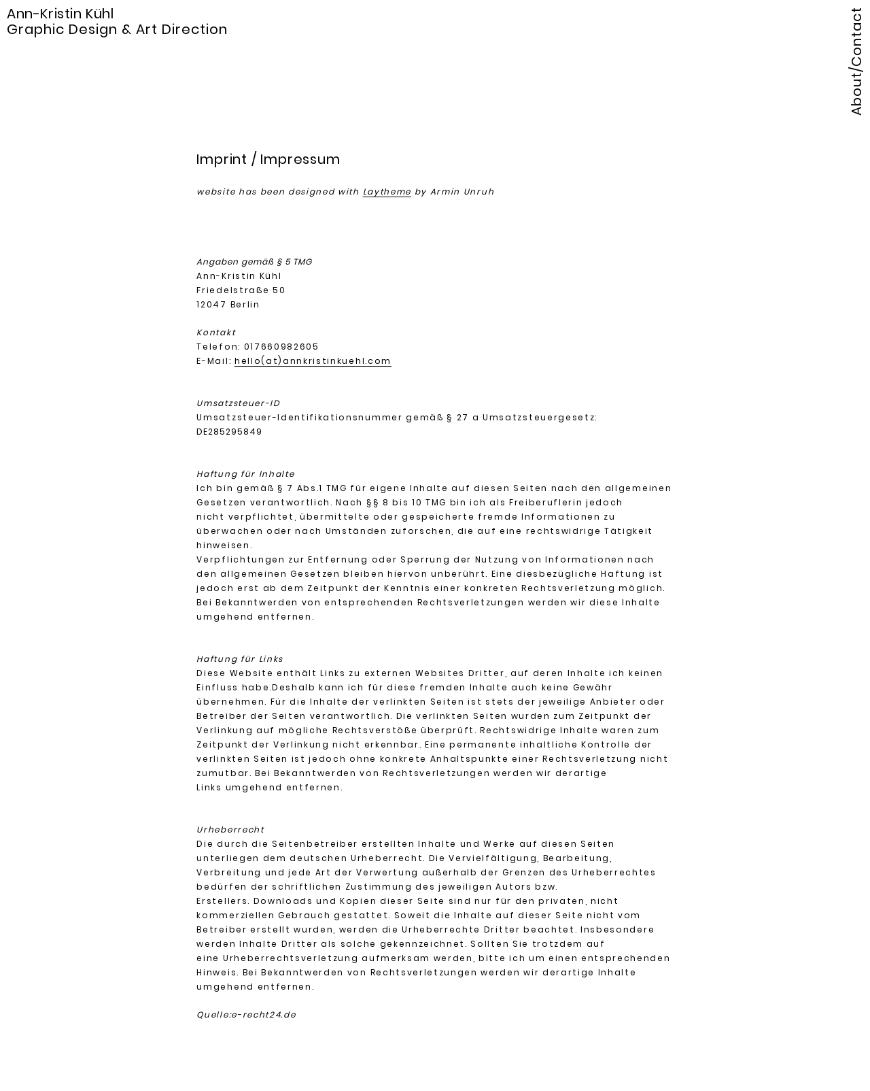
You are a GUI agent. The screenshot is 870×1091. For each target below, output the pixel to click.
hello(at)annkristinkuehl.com (313, 361)
